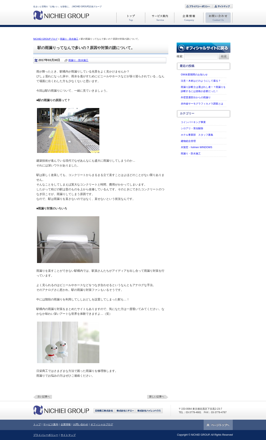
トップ (37, 424)
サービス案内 (50, 424)
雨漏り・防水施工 (69, 39)
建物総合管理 (188, 141)
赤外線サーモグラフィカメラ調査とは (202, 103)
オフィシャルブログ (102, 424)
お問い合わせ (80, 424)
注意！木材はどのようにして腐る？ (201, 80)
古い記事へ (43, 396)
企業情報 (66, 424)
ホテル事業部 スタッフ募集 (197, 134)
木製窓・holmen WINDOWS (196, 147)
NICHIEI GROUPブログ (45, 39)
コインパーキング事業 (193, 122)
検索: (180, 56)
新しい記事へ (156, 396)
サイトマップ (68, 435)
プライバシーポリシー (45, 435)
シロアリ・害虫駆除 (192, 128)
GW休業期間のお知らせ (194, 74)
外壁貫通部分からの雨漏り (196, 97)
